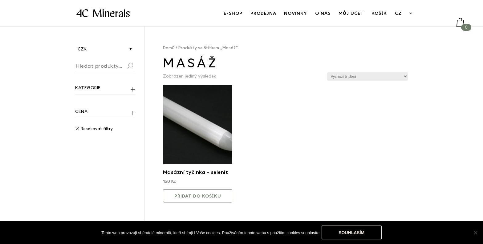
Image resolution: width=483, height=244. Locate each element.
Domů (168, 47)
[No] (475, 233)
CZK (82, 48)
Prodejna (263, 13)
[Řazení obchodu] (367, 76)
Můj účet (351, 13)
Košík (379, 13)
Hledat (137, 66)
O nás (323, 13)
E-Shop (233, 13)
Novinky (295, 13)
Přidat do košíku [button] (197, 195)
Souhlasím (351, 232)
